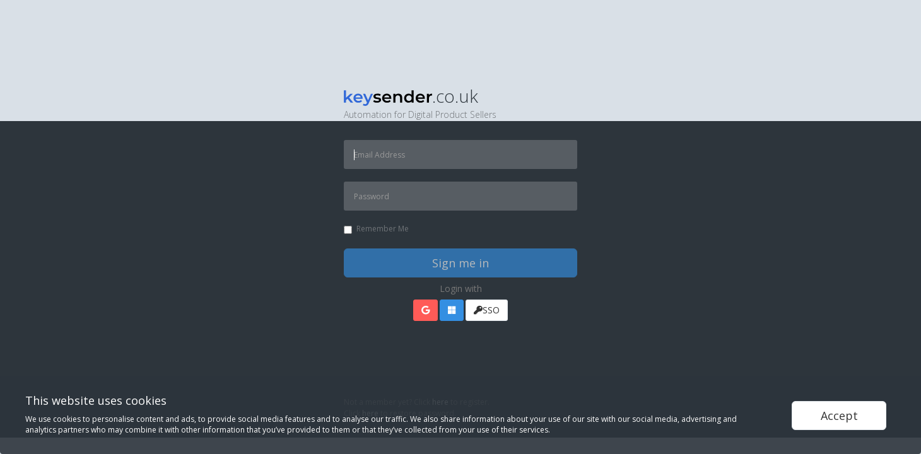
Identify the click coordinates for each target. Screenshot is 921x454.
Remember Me (376, 228)
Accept (839, 415)
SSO (487, 310)
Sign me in (460, 263)
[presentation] (440, 364)
